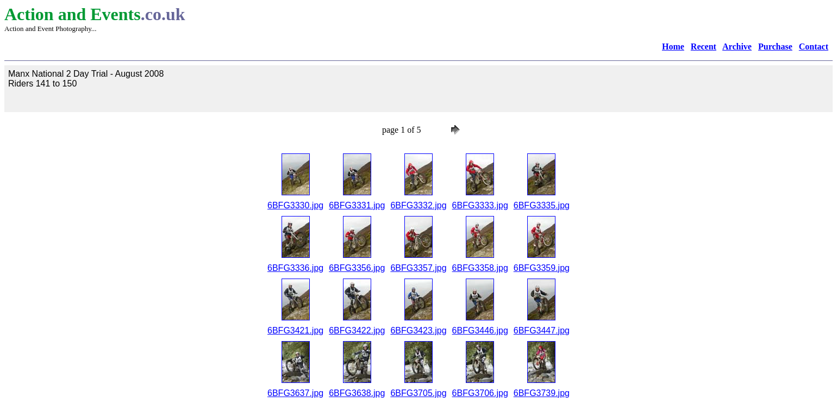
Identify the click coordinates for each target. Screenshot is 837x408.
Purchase (775, 46)
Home (673, 46)
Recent (703, 46)
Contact (813, 46)
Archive (737, 46)
